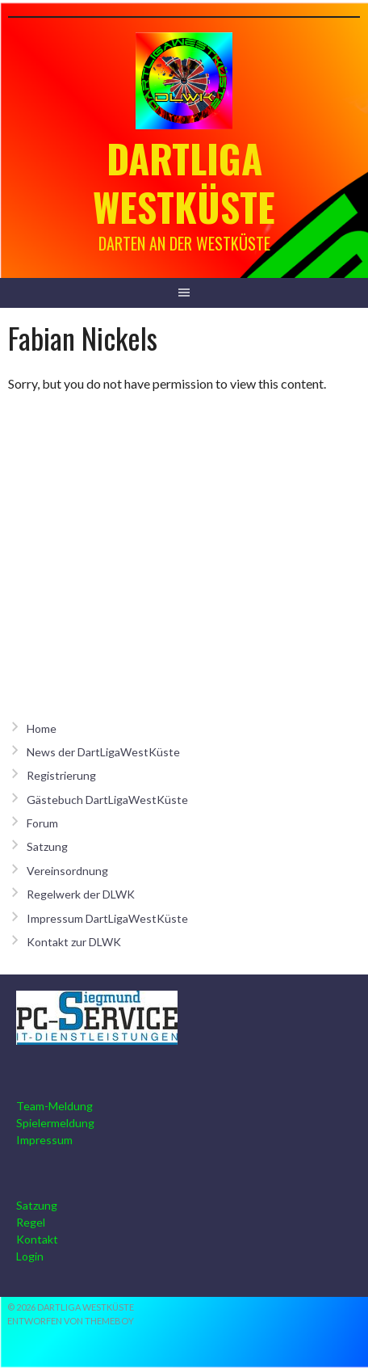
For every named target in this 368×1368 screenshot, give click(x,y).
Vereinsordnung (67, 871)
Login (30, 1256)
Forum (42, 823)
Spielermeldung (55, 1123)
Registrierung (61, 775)
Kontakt (37, 1239)
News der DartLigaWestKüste (103, 752)
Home (41, 728)
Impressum (44, 1140)
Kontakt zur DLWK (74, 942)
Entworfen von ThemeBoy (70, 1320)
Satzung (47, 846)
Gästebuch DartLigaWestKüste (107, 799)
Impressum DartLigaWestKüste (107, 918)
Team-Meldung (54, 1106)
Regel (30, 1222)
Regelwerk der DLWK (81, 894)
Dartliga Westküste (184, 182)
